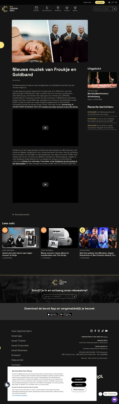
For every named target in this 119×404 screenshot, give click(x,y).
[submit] (115, 9)
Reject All (78, 384)
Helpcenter (87, 2)
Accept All (78, 379)
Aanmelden (100, 2)
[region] (52, 383)
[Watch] (45, 127)
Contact (16, 364)
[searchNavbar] (105, 9)
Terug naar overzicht (21, 214)
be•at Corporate (20, 345)
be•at (105, 337)
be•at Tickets (19, 340)
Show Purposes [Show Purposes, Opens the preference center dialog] (78, 389)
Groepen (16, 355)
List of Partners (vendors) (19, 395)
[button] (7, 385)
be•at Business (19, 350)
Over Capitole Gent (22, 331)
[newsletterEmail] (59, 296)
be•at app (17, 335)
